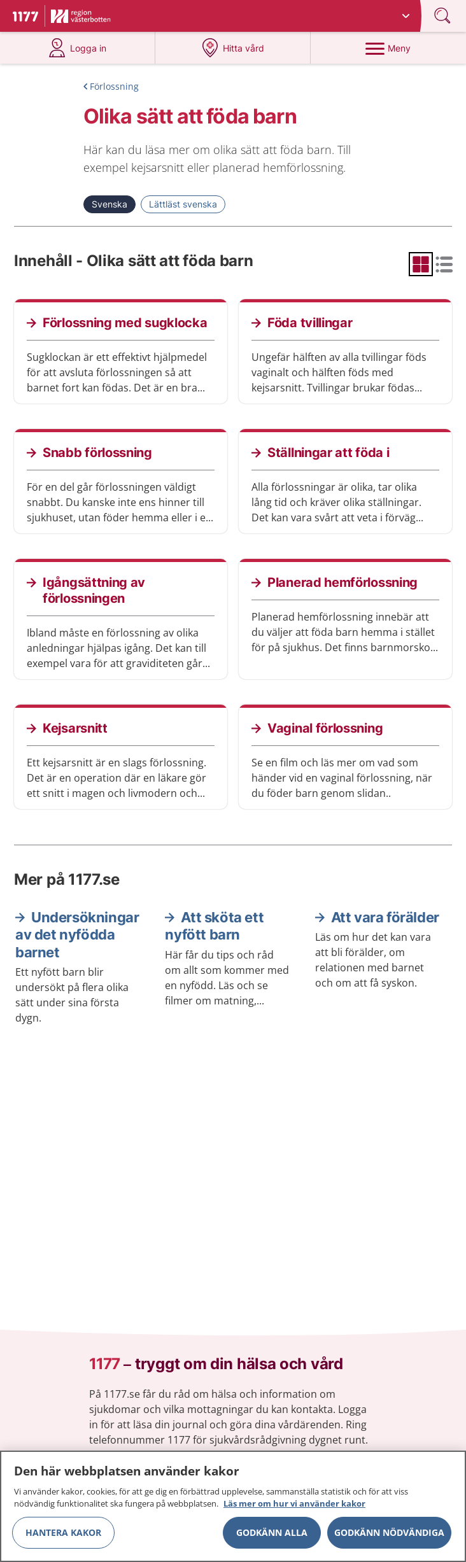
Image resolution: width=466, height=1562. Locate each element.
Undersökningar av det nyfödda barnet (77, 934)
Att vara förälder (385, 917)
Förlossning (114, 86)
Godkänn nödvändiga (389, 1537)
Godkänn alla (271, 1537)
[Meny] (388, 48)
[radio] (421, 264)
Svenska (109, 204)
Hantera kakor (63, 1537)
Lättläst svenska (183, 204)
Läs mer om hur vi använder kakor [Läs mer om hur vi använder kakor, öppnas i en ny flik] (294, 1508)
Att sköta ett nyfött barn (214, 926)
